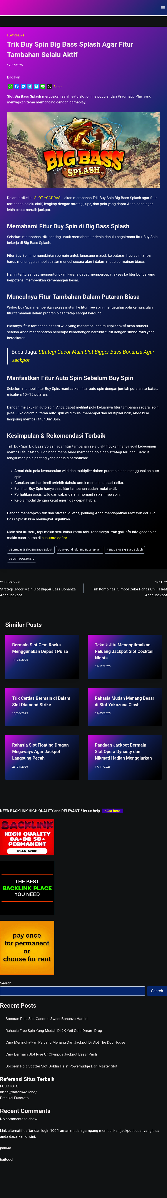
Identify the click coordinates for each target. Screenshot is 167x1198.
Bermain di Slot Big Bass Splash (30, 549)
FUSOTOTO (9, 1086)
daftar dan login (36, 1130)
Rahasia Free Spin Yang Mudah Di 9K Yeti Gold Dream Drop (54, 1030)
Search (5, 983)
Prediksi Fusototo (14, 1098)
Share (57, 87)
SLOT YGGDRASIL (21, 558)
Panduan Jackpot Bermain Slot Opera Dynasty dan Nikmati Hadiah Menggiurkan (123, 751)
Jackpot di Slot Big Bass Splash (79, 549)
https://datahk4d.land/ (18, 1092)
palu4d (5, 1148)
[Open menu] (163, 7)
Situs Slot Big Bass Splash (125, 549)
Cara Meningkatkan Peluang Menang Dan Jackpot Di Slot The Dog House (65, 1042)
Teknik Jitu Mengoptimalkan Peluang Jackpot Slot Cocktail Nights (124, 651)
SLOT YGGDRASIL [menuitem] (48, 198)
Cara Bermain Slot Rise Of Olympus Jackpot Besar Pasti (51, 1054)
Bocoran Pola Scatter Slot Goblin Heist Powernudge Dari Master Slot (61, 1066)
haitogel (6, 1159)
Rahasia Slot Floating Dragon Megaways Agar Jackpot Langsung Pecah (40, 751)
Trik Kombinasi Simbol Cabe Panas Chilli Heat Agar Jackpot (127, 588)
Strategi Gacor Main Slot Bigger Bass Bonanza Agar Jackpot (40, 588)
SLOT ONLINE (15, 35)
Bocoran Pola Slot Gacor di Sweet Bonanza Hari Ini (47, 1019)
